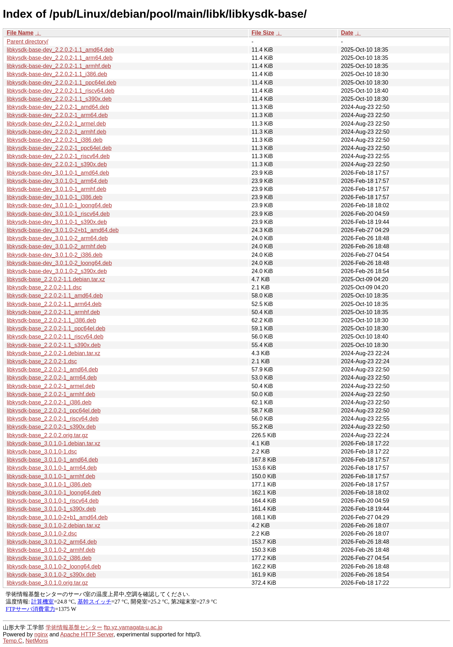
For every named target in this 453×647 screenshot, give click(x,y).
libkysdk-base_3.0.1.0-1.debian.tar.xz (53, 443)
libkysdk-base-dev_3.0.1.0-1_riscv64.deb (58, 214)
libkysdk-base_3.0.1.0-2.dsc (42, 534)
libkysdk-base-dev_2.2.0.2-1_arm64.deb (57, 115)
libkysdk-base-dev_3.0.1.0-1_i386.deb (54, 197)
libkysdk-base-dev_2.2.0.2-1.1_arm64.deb (60, 58)
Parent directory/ (27, 42)
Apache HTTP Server (87, 634)
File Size (263, 33)
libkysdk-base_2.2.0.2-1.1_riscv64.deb (55, 337)
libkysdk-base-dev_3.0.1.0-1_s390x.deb (57, 222)
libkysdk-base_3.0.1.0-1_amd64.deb (52, 460)
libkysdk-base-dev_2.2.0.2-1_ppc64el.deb (59, 148)
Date (347, 33)
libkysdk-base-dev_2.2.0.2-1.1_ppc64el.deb (61, 83)
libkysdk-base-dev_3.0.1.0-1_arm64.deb (57, 181)
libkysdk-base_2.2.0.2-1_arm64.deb (52, 378)
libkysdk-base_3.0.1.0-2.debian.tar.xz (53, 525)
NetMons (36, 641)
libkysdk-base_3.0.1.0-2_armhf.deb (51, 550)
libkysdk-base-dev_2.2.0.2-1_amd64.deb (58, 107)
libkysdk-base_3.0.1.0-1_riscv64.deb (53, 501)
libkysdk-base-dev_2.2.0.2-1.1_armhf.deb (59, 66)
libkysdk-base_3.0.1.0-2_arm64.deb (52, 542)
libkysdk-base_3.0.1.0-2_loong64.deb (54, 567)
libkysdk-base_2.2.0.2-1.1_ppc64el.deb (56, 328)
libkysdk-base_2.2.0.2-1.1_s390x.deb (54, 345)
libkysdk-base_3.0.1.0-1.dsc (42, 452)
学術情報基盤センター (74, 627)
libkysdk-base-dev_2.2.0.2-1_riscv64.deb (58, 156)
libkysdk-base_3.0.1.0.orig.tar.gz (47, 583)
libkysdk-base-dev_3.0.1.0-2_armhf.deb (56, 246)
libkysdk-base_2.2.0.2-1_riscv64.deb (53, 419)
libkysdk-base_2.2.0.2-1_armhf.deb (51, 394)
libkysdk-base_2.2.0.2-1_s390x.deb (51, 427)
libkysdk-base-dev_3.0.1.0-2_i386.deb (54, 255)
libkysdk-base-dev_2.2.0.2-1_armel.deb (56, 124)
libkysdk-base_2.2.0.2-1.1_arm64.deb (54, 304)
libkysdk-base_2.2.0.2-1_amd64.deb (52, 369)
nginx (41, 634)
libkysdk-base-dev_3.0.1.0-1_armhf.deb (56, 189)
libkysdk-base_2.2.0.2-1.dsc (42, 361)
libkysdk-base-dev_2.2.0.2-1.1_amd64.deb (60, 50)
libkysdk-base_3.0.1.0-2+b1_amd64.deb (57, 517)
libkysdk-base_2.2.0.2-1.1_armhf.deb (53, 312)
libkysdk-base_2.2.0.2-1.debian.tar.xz (53, 353)
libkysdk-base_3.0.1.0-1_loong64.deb (54, 493)
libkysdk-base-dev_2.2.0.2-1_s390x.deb (57, 164)
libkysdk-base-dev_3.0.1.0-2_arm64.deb (57, 238)
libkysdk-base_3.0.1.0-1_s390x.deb (51, 509)
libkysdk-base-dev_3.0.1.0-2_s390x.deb (57, 271)
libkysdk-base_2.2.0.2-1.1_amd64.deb (55, 296)
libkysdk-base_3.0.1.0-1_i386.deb (49, 484)
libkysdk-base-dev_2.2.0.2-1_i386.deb (54, 140)
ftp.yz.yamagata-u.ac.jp (133, 627)
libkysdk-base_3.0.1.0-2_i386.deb (49, 558)
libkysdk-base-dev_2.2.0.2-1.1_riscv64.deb (60, 91)
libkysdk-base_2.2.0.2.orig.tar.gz (47, 435)
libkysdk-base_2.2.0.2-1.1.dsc (44, 287)
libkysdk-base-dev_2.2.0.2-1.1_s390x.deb (59, 99)
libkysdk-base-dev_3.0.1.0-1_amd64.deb (58, 173)
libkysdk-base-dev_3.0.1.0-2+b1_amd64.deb (63, 230)
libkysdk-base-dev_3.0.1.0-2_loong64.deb (59, 263)
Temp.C (12, 641)
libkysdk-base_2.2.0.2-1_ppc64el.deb (54, 411)
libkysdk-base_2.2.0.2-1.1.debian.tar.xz (56, 279)
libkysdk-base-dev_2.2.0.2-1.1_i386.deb (57, 74)
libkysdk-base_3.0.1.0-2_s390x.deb (51, 575)
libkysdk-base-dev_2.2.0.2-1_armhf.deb (56, 132)
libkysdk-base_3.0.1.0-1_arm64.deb (52, 468)
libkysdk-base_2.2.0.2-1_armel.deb (51, 386)
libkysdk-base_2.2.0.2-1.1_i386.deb (51, 320)
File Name (20, 33)
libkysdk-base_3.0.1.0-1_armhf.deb (51, 476)
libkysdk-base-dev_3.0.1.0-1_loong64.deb (59, 205)
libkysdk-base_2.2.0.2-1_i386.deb (49, 402)
